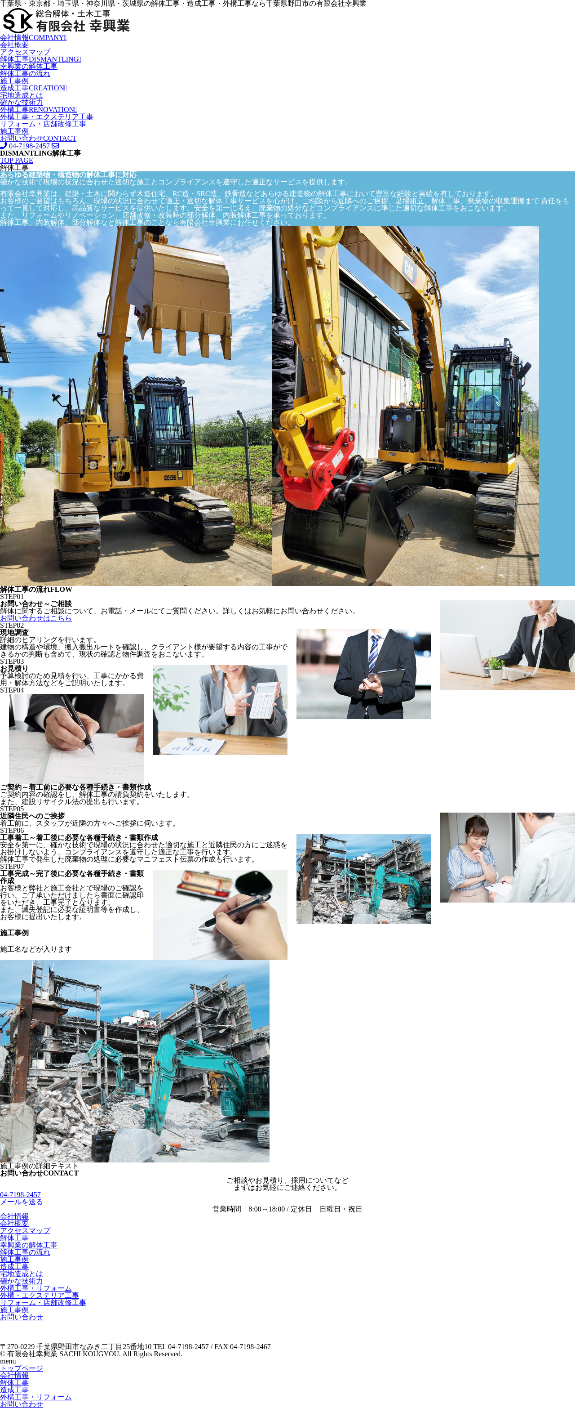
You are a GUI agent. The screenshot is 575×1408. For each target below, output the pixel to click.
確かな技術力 (21, 102)
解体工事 (40, 59)
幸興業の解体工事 (29, 66)
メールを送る (21, 1202)
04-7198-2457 (25, 146)
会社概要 (14, 45)
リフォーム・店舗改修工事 (43, 124)
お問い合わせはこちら (36, 618)
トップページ (21, 1368)
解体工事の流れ (25, 73)
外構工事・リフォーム (36, 1288)
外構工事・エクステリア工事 (46, 117)
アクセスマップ (25, 52)
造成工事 (33, 88)
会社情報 (33, 37)
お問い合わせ (38, 138)
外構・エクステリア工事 (39, 1295)
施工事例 (14, 81)
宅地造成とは (21, 95)
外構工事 (38, 109)
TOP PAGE (16, 160)
